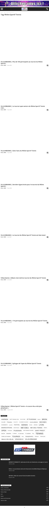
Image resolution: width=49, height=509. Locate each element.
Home (2, 12)
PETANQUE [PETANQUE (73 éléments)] (10, 430)
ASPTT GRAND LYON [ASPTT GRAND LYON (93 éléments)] (14, 419)
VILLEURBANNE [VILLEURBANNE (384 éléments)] (31, 439)
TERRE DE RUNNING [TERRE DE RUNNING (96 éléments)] (6, 436)
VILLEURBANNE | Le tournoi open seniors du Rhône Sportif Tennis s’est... (23, 107)
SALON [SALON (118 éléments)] (3, 433)
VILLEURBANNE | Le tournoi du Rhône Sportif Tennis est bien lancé (23, 235)
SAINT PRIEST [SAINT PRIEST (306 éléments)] (40, 430)
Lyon (2, 494)
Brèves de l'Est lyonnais (5, 498)
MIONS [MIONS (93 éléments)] (45, 427)
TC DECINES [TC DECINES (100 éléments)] (21, 433)
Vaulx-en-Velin (4, 500)
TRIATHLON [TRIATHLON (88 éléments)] (42, 436)
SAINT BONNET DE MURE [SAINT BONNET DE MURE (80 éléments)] (28, 430)
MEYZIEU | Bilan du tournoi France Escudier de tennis (22, 475)
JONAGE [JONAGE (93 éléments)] (35, 424)
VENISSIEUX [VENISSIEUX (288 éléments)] (19, 439)
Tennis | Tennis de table (5, 489)
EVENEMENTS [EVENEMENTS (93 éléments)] (4, 424)
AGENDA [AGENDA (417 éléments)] (4, 419)
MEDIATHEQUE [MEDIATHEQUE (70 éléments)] (16, 427)
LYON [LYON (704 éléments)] (41, 425)
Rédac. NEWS (3, 65)
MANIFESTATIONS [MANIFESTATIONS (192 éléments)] (6, 427)
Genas (2, 496)
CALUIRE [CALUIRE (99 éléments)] (3, 422)
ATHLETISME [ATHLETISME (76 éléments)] (22, 419)
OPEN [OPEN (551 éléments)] (3, 431)
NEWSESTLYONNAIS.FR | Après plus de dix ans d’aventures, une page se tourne (28, 462)
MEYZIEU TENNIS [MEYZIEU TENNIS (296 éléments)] (36, 428)
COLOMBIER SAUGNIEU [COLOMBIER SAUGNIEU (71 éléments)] (23, 422)
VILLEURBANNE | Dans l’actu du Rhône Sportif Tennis (18, 151)
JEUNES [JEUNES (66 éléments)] (30, 424)
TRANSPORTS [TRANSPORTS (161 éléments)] (29, 436)
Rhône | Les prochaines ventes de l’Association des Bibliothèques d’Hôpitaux (28, 469)
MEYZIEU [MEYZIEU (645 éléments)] (25, 428)
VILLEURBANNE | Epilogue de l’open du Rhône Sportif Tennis (21, 363)
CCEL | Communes (5, 487)
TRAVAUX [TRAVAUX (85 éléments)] (37, 436)
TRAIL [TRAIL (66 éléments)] (23, 436)
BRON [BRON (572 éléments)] (44, 419)
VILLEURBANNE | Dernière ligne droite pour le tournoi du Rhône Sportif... (22, 185)
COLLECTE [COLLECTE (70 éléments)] (16, 422)
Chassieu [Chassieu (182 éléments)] (9, 422)
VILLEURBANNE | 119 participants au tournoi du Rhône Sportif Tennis (24, 321)
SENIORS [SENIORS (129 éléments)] (8, 433)
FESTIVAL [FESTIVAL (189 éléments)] (17, 425)
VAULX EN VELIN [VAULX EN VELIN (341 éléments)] (7, 439)
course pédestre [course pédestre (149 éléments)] (34, 422)
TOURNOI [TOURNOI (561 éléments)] (16, 436)
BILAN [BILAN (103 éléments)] (39, 419)
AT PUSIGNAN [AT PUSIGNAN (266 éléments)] (31, 419)
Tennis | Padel (3, 491)
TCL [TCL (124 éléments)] (33, 433)
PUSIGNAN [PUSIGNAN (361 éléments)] (18, 431)
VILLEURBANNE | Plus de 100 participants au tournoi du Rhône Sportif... (21, 62)
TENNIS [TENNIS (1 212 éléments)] (39, 433)
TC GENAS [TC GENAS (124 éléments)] (28, 433)
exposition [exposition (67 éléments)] (10, 424)
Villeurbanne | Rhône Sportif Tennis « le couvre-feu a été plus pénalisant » (21, 407)
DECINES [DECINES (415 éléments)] (42, 422)
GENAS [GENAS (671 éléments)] (24, 425)
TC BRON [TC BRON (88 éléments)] (15, 433)
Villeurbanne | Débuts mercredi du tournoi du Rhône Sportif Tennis (23, 278)
